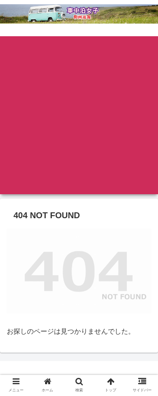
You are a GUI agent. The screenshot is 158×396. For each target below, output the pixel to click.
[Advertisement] (79, 115)
